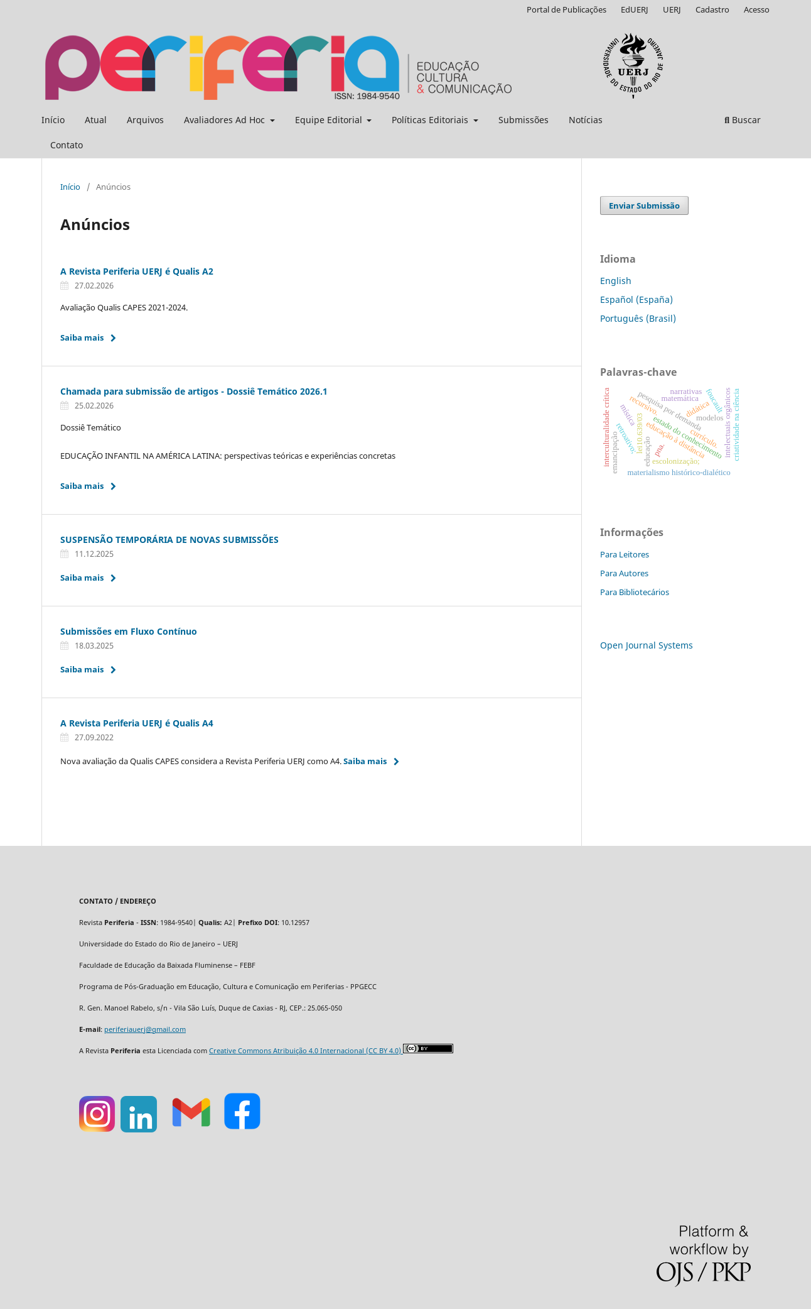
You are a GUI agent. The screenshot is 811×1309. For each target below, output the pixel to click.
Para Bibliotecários (634, 592)
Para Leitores (624, 554)
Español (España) (636, 299)
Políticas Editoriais (431, 120)
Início (53, 120)
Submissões (523, 120)
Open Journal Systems (646, 645)
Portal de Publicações (566, 9)
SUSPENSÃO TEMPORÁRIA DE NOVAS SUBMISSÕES (169, 539)
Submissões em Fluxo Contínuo (128, 631)
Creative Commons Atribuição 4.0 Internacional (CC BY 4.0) (306, 1050)
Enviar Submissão (644, 205)
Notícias (586, 120)
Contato (66, 145)
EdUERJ (634, 9)
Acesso (757, 9)
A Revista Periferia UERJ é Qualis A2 (136, 271)
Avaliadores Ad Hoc (225, 120)
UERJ (672, 9)
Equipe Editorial (330, 120)
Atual (96, 120)
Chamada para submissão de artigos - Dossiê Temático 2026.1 (194, 391)
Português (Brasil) (638, 318)
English (615, 281)
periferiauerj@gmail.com (145, 1029)
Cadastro (712, 9)
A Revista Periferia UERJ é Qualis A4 (136, 723)
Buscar (742, 120)
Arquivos (145, 120)
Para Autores (624, 573)
